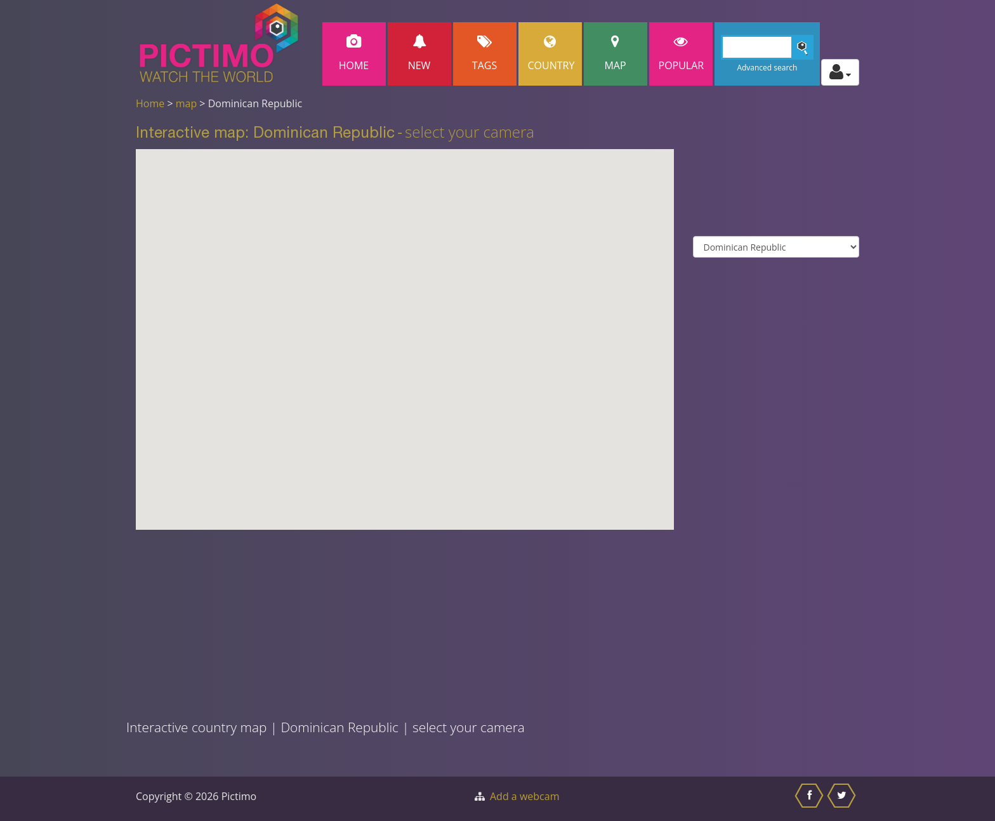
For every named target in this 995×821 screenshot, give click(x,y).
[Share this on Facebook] (810, 798)
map (186, 103)
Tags (485, 53)
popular (681, 53)
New (419, 53)
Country (551, 53)
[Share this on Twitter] (843, 798)
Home (354, 53)
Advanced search (767, 67)
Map (615, 53)
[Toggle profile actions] (840, 72)
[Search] (767, 47)
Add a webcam (524, 796)
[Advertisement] (337, 618)
